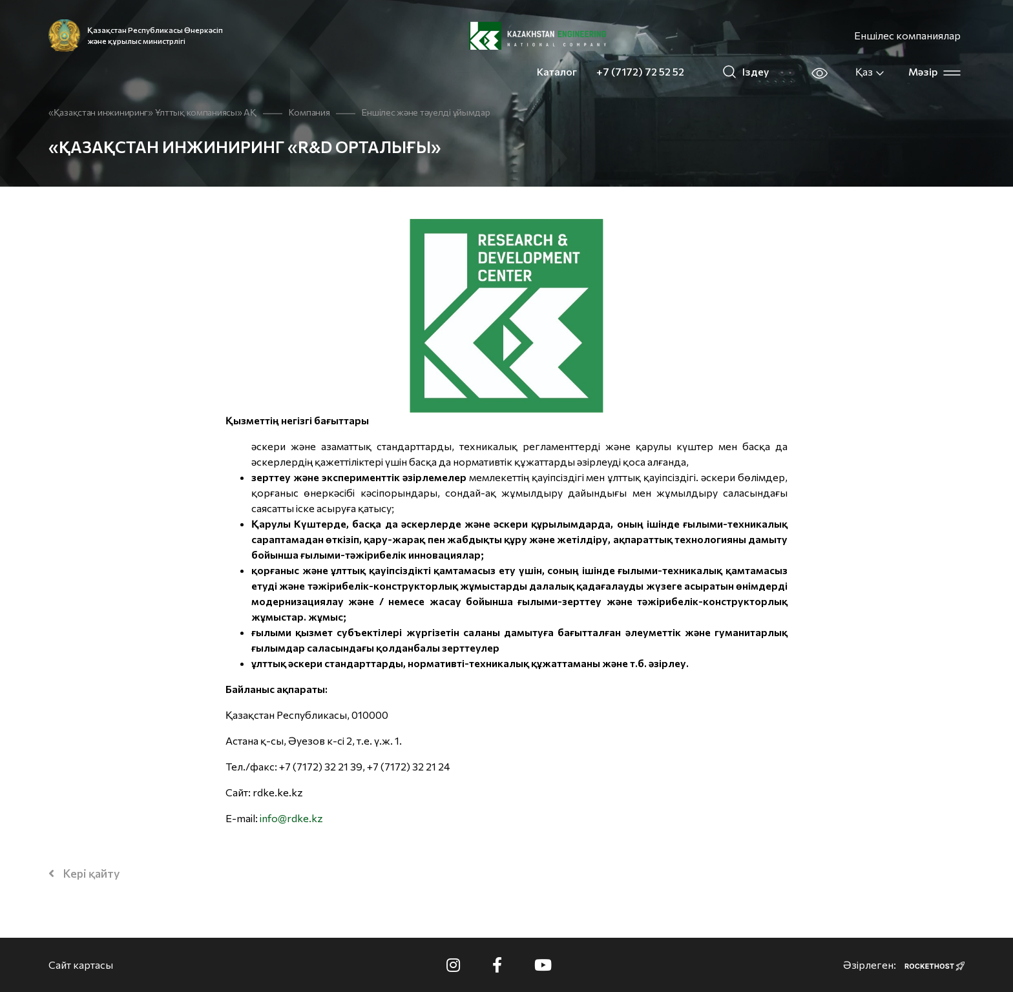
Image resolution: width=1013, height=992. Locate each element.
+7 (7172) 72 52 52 (640, 71)
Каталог (557, 71)
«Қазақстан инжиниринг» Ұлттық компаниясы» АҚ (152, 112)
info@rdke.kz (291, 818)
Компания (309, 112)
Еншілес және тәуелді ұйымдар (426, 112)
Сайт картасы (80, 964)
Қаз (870, 71)
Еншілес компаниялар (907, 35)
